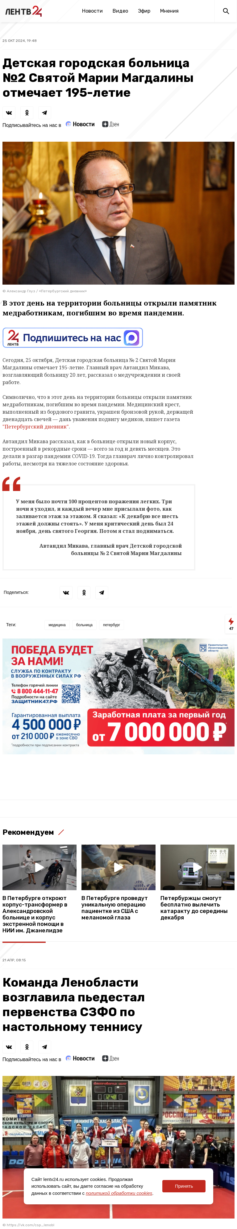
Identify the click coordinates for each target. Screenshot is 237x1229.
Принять (184, 1186)
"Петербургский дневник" (35, 426)
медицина (56, 625)
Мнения (169, 11)
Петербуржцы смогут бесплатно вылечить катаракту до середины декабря (194, 908)
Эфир (144, 11)
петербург (111, 625)
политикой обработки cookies (119, 1193)
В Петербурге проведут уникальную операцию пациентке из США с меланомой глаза (114, 908)
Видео (120, 11)
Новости (92, 11)
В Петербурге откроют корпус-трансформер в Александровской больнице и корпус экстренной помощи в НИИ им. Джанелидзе (34, 914)
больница (84, 625)
